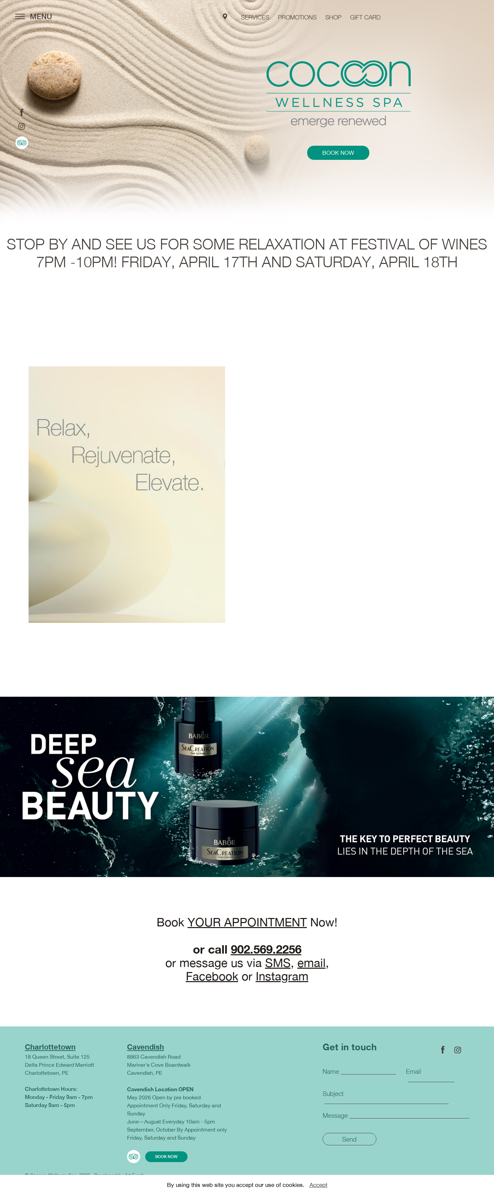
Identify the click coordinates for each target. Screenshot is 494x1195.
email (311, 962)
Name (331, 1071)
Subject (333, 1093)
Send (349, 1139)
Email (413, 1071)
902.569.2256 (266, 949)
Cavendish (145, 1047)
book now (338, 152)
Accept (318, 1185)
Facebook (212, 976)
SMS (278, 962)
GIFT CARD (365, 17)
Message (335, 1115)
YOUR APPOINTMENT (247, 922)
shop (333, 17)
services (255, 17)
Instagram (282, 976)
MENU (33, 16)
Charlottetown (50, 1047)
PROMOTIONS (297, 17)
